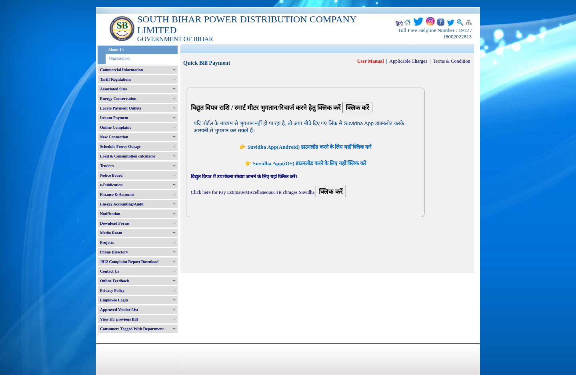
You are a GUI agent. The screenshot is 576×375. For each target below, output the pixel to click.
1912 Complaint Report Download (129, 261)
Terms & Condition (451, 61)
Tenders (107, 166)
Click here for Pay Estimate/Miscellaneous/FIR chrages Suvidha (252, 192)
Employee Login (114, 300)
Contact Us (109, 271)
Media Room (111, 233)
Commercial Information (121, 70)
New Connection (114, 137)
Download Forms (115, 223)
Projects (107, 242)
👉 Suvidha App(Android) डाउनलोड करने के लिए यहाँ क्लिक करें (305, 147)
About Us (116, 50)
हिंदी (399, 24)
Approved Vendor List (119, 309)
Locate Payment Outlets (120, 108)
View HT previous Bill (119, 319)
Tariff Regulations (115, 79)
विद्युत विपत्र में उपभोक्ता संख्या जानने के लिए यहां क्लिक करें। (244, 177)
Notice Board (111, 175)
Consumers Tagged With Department (132, 329)
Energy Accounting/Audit (122, 204)
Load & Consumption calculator (128, 156)
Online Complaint (115, 127)
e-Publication (111, 185)
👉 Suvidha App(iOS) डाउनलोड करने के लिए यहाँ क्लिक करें (305, 163)
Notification (110, 213)
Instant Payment (114, 118)
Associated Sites (113, 89)
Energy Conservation (118, 98)
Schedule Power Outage (120, 146)
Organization (119, 58)
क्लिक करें (357, 107)
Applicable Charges (408, 61)
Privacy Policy (112, 290)
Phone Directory (114, 252)
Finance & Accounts (117, 194)
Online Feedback (114, 281)
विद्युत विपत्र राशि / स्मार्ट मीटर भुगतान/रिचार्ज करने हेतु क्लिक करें (266, 107)
